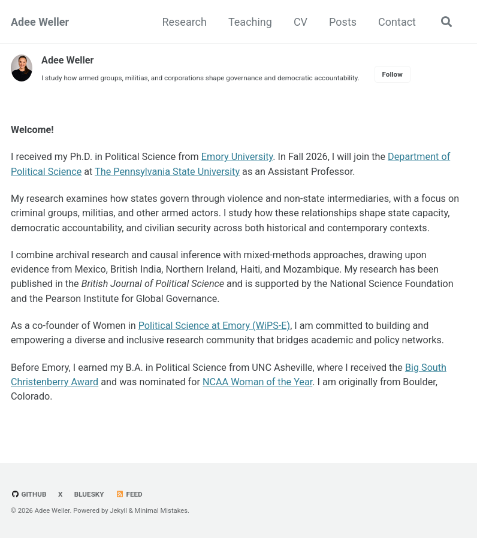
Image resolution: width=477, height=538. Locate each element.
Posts (343, 22)
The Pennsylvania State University (167, 171)
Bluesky (89, 494)
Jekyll (118, 511)
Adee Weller (40, 22)
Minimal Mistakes (161, 511)
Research (184, 22)
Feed (129, 494)
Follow (392, 74)
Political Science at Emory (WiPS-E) (214, 325)
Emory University (237, 156)
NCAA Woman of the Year (257, 382)
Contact (397, 22)
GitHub (28, 494)
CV (300, 22)
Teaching (250, 22)
